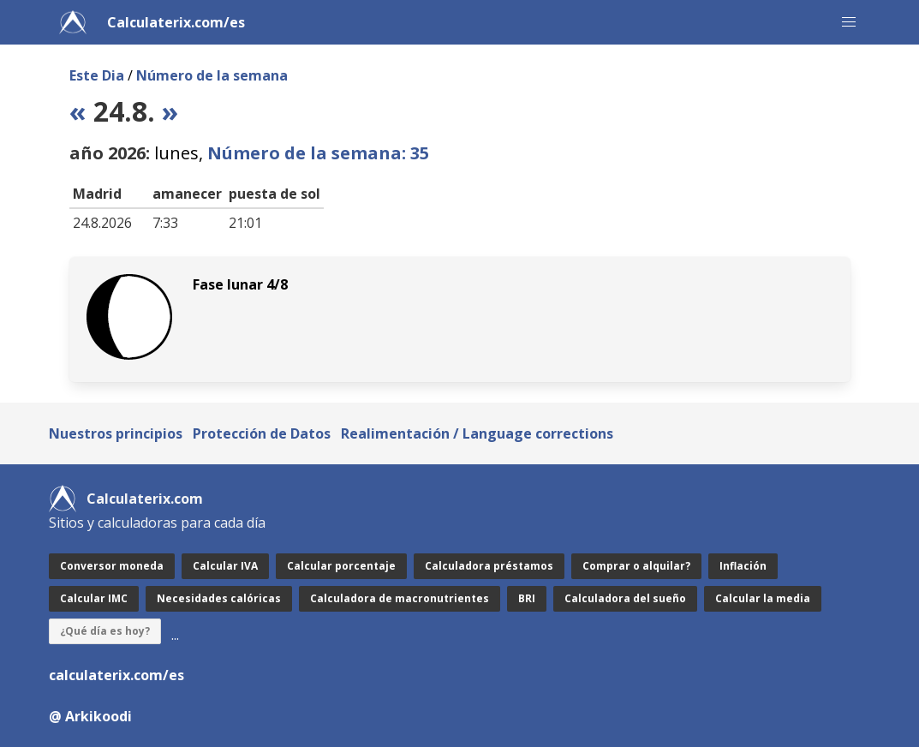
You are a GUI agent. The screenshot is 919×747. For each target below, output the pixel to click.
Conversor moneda (112, 566)
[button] (849, 22)
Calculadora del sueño (625, 598)
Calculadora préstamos (489, 566)
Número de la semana (212, 75)
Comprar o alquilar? (636, 566)
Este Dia (96, 75)
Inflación (743, 566)
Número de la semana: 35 (318, 152)
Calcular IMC (94, 598)
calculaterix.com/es (116, 675)
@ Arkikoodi (90, 716)
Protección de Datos (262, 433)
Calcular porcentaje (341, 566)
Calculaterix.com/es (176, 22)
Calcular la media (762, 598)
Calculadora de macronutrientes (399, 598)
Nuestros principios (115, 433)
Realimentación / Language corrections (477, 433)
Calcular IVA (225, 566)
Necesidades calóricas (219, 598)
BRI (526, 598)
